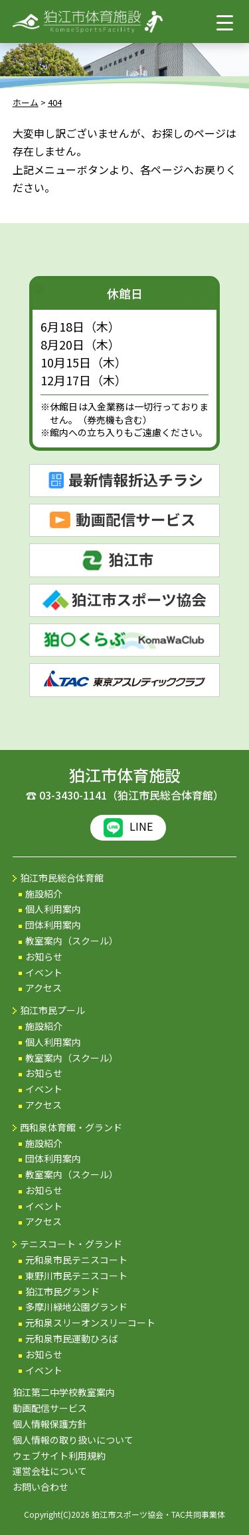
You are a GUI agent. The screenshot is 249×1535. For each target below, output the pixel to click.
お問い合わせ (40, 1486)
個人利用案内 (53, 908)
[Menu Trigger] (224, 22)
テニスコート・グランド (71, 1243)
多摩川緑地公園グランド (76, 1306)
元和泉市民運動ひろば (71, 1338)
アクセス (43, 987)
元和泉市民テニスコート (76, 1259)
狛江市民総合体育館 (62, 877)
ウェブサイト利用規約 (59, 1455)
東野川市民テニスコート (76, 1275)
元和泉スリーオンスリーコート (90, 1322)
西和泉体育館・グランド (71, 1127)
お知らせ (43, 956)
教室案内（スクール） (71, 940)
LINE (128, 827)
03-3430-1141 (73, 795)
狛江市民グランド (62, 1291)
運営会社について (50, 1470)
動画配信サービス (50, 1408)
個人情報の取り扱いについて (73, 1439)
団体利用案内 (53, 924)
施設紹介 (43, 893)
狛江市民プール (52, 1010)
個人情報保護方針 (50, 1423)
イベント (43, 972)
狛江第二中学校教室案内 (64, 1392)
